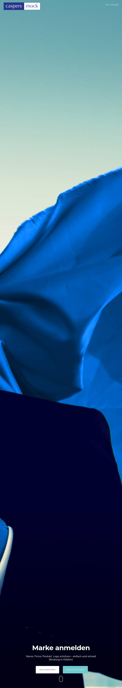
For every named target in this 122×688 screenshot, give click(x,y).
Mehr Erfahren (47, 670)
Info (107, 5)
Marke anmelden (75, 670)
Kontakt (114, 5)
